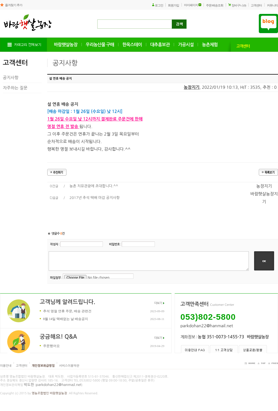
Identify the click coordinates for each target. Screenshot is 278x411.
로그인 (159, 5)
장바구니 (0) (239, 5)
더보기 (158, 303)
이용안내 (5, 365)
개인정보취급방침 (43, 365)
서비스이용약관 (69, 365)
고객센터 (256, 5)
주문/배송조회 (214, 5)
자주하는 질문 (15, 88)
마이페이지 (191, 5)
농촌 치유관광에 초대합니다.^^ (94, 186)
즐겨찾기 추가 (13, 5)
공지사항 (10, 77)
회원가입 (173, 5)
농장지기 (191, 87)
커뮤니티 (272, 5)
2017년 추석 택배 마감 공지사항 (95, 198)
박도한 (29, 385)
